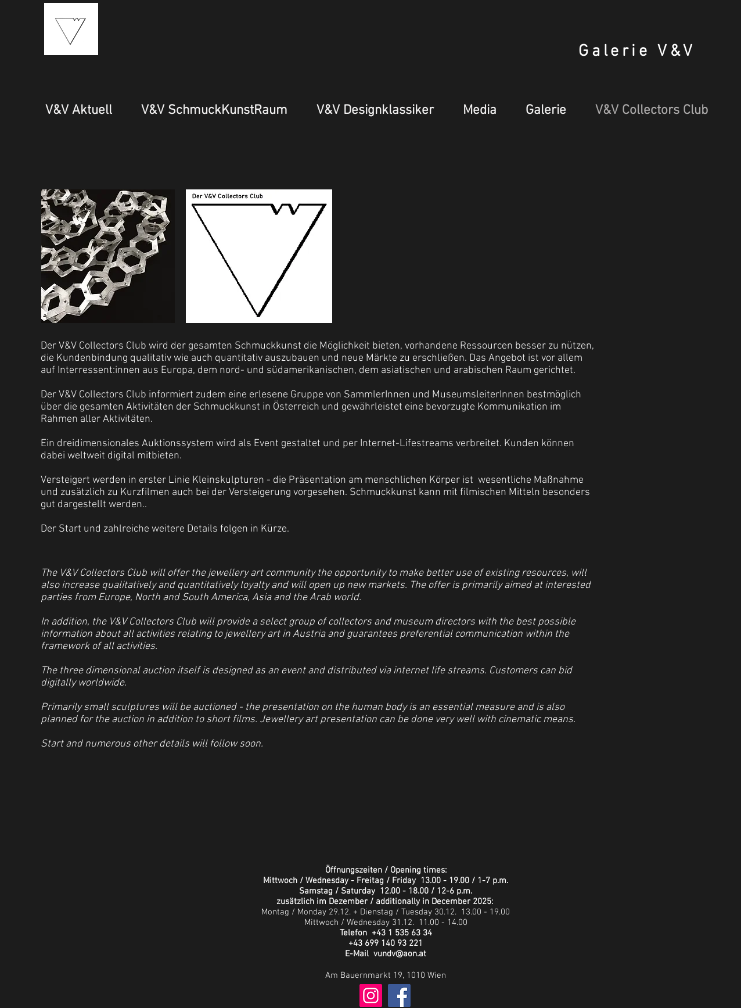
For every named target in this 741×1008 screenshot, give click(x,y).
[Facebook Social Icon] (399, 995)
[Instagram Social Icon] (370, 995)
